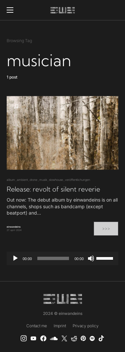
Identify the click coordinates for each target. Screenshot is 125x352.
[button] (10, 10)
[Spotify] (92, 338)
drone (33, 180)
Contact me (36, 325)
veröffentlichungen (77, 180)
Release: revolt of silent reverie (53, 189)
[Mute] (91, 258)
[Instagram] (24, 338)
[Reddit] (74, 338)
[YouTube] (33, 338)
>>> (106, 228)
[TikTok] (101, 338)
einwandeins (14, 226)
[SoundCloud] (54, 338)
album (11, 180)
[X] (64, 338)
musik (43, 180)
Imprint (60, 325)
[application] (62, 258)
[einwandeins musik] (43, 338)
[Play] (15, 258)
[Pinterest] (83, 338)
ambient (22, 180)
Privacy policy (86, 325)
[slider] (53, 258)
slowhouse (56, 180)
